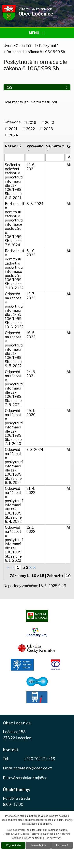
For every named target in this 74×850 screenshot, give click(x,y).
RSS (37, 87)
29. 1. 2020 (31, 413)
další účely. (45, 823)
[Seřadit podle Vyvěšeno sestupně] (28, 150)
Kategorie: (13, 122)
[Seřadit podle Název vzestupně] (21, 145)
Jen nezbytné (38, 845)
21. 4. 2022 (30, 490)
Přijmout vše (13, 845)
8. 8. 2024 (34, 204)
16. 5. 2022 (30, 335)
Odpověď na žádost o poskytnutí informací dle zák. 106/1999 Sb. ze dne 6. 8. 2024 (14, 466)
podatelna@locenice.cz (32, 768)
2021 (13, 129)
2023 (48, 129)
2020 (49, 122)
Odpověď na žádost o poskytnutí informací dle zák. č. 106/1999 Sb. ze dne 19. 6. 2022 (14, 310)
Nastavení (62, 845)
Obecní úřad (26, 46)
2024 (13, 135)
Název (12, 146)
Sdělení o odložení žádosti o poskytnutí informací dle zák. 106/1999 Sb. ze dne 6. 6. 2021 (14, 181)
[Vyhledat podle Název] (14, 157)
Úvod (8, 46)
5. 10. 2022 (30, 253)
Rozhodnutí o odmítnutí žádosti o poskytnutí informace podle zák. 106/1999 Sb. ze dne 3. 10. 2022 (14, 269)
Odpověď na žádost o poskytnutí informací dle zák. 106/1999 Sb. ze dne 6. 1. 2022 (14, 543)
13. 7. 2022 (30, 296)
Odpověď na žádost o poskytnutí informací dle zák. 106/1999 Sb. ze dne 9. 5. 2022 (14, 349)
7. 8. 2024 (34, 450)
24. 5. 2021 (31, 374)
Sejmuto (55, 146)
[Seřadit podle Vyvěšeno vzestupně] (28, 149)
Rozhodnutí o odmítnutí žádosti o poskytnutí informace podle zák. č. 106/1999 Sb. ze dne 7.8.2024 (14, 224)
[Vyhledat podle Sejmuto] (55, 157)
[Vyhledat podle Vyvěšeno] (35, 157)
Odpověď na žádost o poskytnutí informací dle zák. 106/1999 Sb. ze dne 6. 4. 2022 (14, 505)
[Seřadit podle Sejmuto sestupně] (48, 150)
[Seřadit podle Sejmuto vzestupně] (48, 149)
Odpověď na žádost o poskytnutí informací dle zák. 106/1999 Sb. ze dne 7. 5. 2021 (14, 388)
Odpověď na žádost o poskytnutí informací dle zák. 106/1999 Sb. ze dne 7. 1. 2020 (14, 427)
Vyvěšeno (34, 146)
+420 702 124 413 (39, 759)
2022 (30, 129)
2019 (32, 122)
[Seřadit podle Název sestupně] (21, 146)
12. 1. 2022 (30, 529)
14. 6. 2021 (30, 167)
